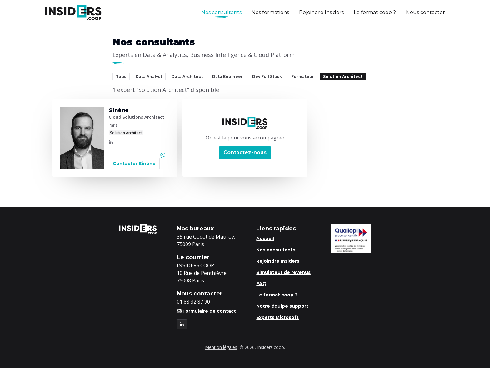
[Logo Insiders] (73, 12)
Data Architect (187, 76)
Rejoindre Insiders (321, 12)
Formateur (302, 76)
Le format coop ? (375, 12)
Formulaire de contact (206, 311)
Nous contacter (425, 12)
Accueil (265, 238)
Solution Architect (342, 76)
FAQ (261, 283)
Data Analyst (149, 76)
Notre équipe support (282, 306)
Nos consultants (221, 12)
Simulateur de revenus (283, 272)
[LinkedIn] (111, 142)
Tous (121, 76)
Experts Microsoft (277, 317)
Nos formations (270, 12)
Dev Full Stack (267, 76)
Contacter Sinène (134, 163)
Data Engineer (227, 76)
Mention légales (221, 347)
